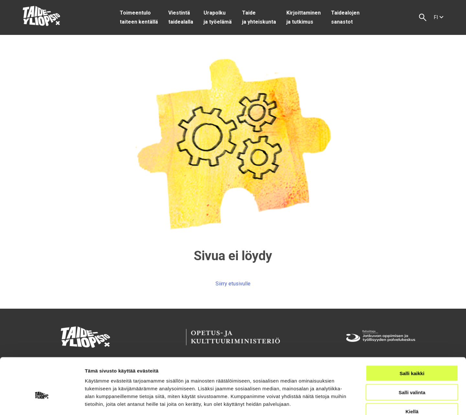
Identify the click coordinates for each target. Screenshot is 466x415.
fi (438, 17)
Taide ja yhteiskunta (259, 17)
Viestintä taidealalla (180, 17)
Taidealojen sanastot (345, 17)
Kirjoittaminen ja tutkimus (303, 17)
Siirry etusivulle (233, 284)
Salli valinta (412, 354)
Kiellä (411, 374)
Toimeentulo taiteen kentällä (139, 17)
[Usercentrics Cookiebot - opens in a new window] (42, 402)
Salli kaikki (412, 335)
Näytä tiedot (346, 402)
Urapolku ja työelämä (218, 17)
